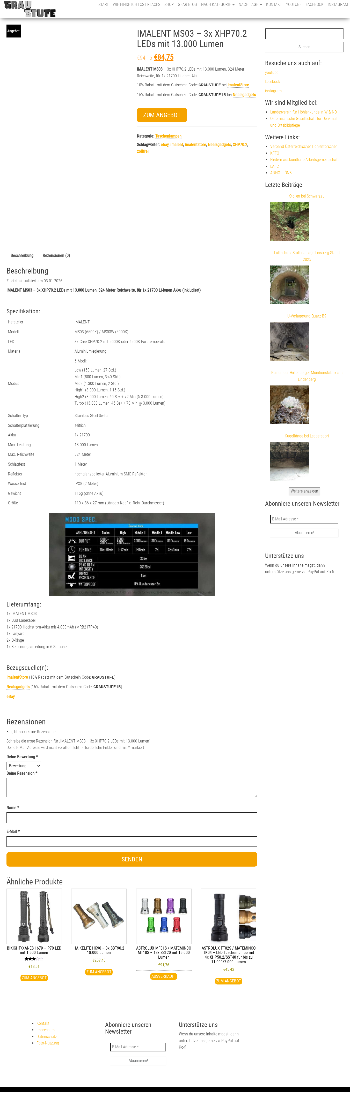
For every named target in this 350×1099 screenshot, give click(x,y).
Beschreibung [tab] (22, 255)
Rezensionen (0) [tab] (56, 255)
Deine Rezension (21, 772)
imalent (176, 143)
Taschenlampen (168, 135)
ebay (165, 143)
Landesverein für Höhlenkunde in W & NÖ (303, 112)
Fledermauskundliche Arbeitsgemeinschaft (304, 159)
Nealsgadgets (244, 94)
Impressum (46, 1028)
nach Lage (250, 4)
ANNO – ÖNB (281, 172)
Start (103, 4)
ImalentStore (238, 84)
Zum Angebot (162, 114)
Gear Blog (187, 4)
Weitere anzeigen (304, 491)
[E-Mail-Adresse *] (304, 519)
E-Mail (13, 830)
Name (12, 806)
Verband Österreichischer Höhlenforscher (303, 146)
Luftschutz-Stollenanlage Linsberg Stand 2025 (307, 256)
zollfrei (143, 150)
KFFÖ (274, 153)
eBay (10, 695)
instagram (338, 4)
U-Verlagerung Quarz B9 (306, 316)
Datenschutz (47, 1035)
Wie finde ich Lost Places (136, 4)
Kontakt (274, 4)
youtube (294, 4)
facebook (315, 4)
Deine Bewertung (22, 755)
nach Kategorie (218, 4)
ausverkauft (163, 975)
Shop (169, 4)
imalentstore (195, 143)
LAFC (274, 166)
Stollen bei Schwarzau (307, 196)
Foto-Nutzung (48, 1042)
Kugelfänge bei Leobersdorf (307, 436)
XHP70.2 (240, 143)
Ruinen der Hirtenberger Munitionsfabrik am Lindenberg (306, 376)
